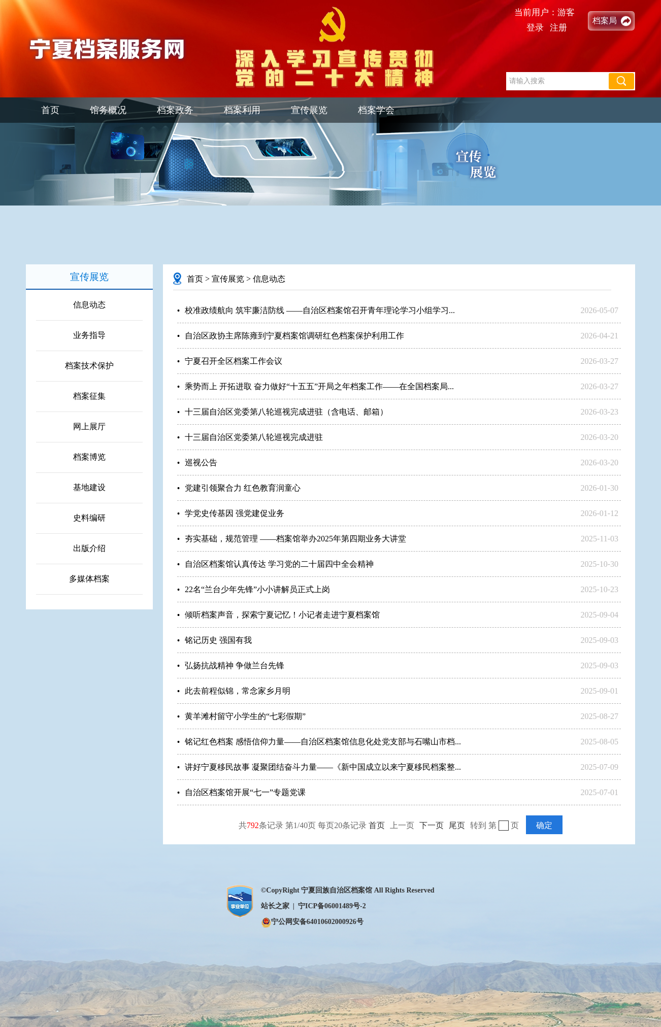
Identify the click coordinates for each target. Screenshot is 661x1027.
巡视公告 (201, 462)
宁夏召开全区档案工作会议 (233, 361)
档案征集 (89, 396)
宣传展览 (309, 110)
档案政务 (175, 110)
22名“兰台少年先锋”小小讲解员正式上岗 (257, 589)
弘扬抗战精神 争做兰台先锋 (234, 665)
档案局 (604, 20)
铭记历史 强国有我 (218, 640)
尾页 (457, 825)
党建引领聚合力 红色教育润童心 (243, 488)
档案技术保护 (89, 365)
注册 (558, 27)
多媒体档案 (89, 578)
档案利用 (242, 110)
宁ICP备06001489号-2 (332, 906)
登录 (535, 27)
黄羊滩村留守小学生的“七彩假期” (245, 716)
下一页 (431, 825)
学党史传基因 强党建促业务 (234, 513)
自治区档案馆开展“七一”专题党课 (245, 792)
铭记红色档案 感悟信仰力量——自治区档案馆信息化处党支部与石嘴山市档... (323, 741)
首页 (50, 110)
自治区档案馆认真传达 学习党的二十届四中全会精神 (279, 564)
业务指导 (89, 335)
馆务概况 (108, 110)
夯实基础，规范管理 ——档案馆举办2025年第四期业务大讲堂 (295, 538)
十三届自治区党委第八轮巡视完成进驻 (254, 437)
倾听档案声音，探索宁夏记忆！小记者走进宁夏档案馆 (282, 614)
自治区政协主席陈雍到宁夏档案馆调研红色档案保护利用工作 (294, 335)
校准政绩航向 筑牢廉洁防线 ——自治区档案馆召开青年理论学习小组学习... (320, 310)
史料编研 (89, 518)
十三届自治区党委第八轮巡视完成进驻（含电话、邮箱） (286, 411)
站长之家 (275, 906)
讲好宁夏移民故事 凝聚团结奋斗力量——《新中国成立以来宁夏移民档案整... (323, 767)
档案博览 (89, 457)
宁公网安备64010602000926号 (312, 922)
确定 (544, 825)
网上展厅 (89, 426)
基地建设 (89, 487)
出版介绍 (89, 548)
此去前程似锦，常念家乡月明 (237, 691)
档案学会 (376, 110)
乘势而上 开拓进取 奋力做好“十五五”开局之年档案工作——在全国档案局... (319, 386)
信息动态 (89, 304)
